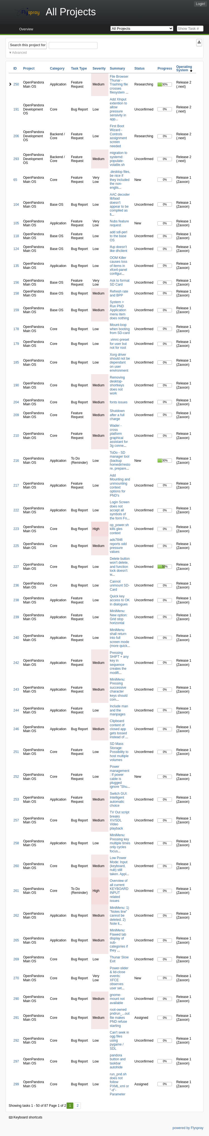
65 (15, 180)
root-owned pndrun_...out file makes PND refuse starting (120, 1018)
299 (16, 1084)
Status (139, 68)
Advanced (19, 53)
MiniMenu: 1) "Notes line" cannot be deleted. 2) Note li (119, 916)
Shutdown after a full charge (117, 415)
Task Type (79, 68)
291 (16, 1018)
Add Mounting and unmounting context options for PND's (120, 485)
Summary (117, 68)
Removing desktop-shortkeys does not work (117, 386)
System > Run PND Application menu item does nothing (119, 310)
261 (16, 891)
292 (16, 1040)
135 (16, 266)
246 (16, 729)
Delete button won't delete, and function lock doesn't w (120, 567)
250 (16, 84)
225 (16, 546)
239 (16, 617)
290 (16, 999)
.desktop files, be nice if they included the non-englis (120, 180)
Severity (99, 68)
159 (16, 310)
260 (16, 866)
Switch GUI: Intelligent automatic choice (118, 800)
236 (16, 585)
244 (16, 710)
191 (16, 109)
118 (16, 236)
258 (16, 843)
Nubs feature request (119, 223)
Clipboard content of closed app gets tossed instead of (118, 729)
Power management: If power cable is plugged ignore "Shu (119, 777)
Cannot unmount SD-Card (120, 586)
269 (16, 959)
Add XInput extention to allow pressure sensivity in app (118, 109)
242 (16, 663)
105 (16, 223)
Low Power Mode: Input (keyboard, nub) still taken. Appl (118, 866)
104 (16, 205)
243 (16, 689)
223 (16, 529)
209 (16, 415)
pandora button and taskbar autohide (118, 1061)
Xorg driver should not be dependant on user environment (120, 363)
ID (15, 68)
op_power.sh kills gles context (119, 529)
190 (16, 385)
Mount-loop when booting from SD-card (120, 329)
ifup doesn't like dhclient (118, 249)
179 (16, 344)
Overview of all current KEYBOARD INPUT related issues (119, 891)
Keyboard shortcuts (25, 1117)
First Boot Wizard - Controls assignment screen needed (118, 136)
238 (16, 600)
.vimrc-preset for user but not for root (119, 344)
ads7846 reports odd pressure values (118, 546)
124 (16, 249)
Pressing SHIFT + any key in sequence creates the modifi (119, 663)
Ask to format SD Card (120, 282)
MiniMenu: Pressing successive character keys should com (118, 689)
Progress (164, 68)
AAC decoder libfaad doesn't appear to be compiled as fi (120, 205)
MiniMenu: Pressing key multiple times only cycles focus (120, 843)
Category (57, 68)
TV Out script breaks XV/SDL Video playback (119, 820)
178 (16, 329)
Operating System (184, 68)
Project (29, 68)
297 (16, 1061)
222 (16, 510)
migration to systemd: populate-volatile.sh (118, 159)
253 (16, 799)
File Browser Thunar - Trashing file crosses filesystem (119, 85)
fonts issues (118, 402)
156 (16, 282)
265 (16, 940)
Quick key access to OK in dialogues (120, 600)
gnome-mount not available (117, 999)
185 (16, 362)
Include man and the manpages (119, 710)
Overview (26, 29)
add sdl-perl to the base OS (118, 236)
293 (16, 159)
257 (16, 820)
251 (16, 752)
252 (16, 777)
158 (16, 293)
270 (16, 978)
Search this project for (27, 45)
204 (16, 402)
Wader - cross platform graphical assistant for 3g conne (119, 436)
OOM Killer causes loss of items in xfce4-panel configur (118, 266)
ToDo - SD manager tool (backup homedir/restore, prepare (120, 461)
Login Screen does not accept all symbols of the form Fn (120, 510)
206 (16, 136)
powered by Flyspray (187, 1128)
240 (16, 638)
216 (16, 461)
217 (16, 485)
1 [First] (70, 1106)
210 (16, 436)
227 (16, 567)
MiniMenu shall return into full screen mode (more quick (119, 638)
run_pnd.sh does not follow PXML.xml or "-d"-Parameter (119, 1084)
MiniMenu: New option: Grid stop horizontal (118, 617)
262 (16, 915)
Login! (200, 4)
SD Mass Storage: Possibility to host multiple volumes (119, 752)
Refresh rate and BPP (119, 293)
